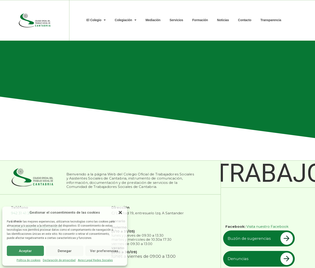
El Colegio (96, 20)
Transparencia (270, 20)
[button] (120, 212)
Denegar (65, 251)
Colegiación (125, 20)
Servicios (176, 20)
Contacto (244, 20)
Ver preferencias (104, 251)
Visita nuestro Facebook (267, 226)
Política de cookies (28, 260)
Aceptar (25, 251)
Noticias (223, 20)
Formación (200, 20)
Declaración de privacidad (59, 260)
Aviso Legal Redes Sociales (95, 260)
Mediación (153, 20)
